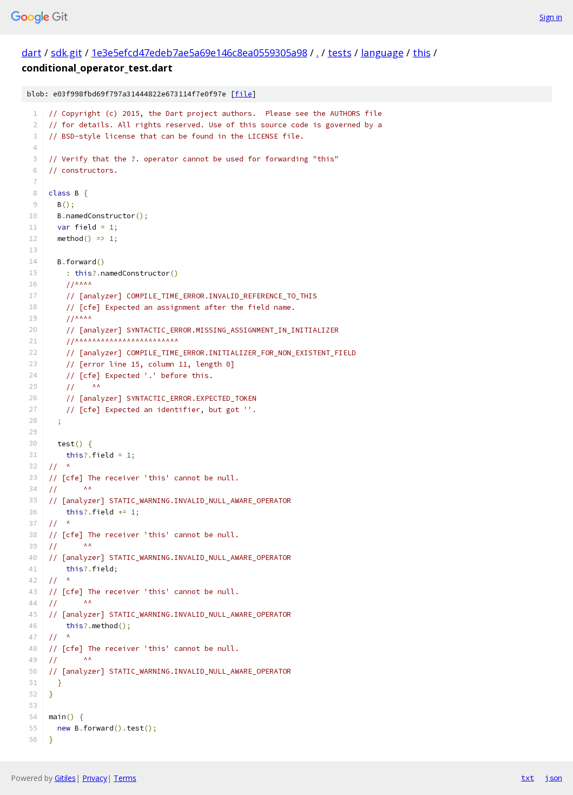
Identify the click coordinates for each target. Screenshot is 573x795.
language (382, 52)
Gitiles (65, 778)
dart (32, 52)
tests (340, 52)
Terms (125, 778)
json (553, 778)
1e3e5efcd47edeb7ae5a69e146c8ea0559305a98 (199, 52)
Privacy (94, 778)
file (243, 94)
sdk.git (66, 52)
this (422, 52)
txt (527, 778)
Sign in (550, 17)
